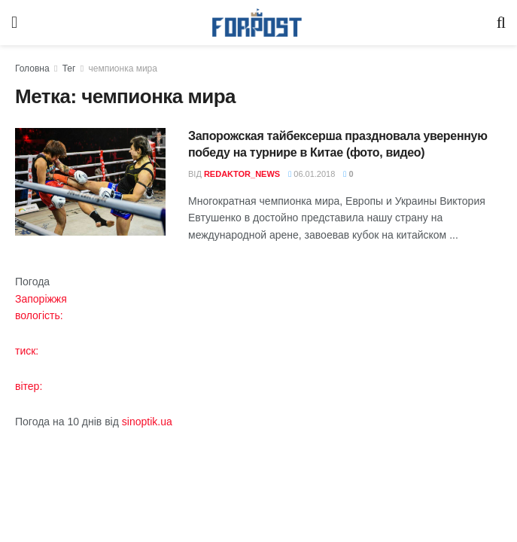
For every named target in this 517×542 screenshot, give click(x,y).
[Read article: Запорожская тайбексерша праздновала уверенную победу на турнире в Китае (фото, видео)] (90, 182)
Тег (69, 68)
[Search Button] (501, 22)
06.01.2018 (311, 173)
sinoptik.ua (147, 422)
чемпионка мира (122, 68)
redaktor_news (242, 173)
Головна (32, 68)
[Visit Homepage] (257, 23)
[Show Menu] (14, 22)
